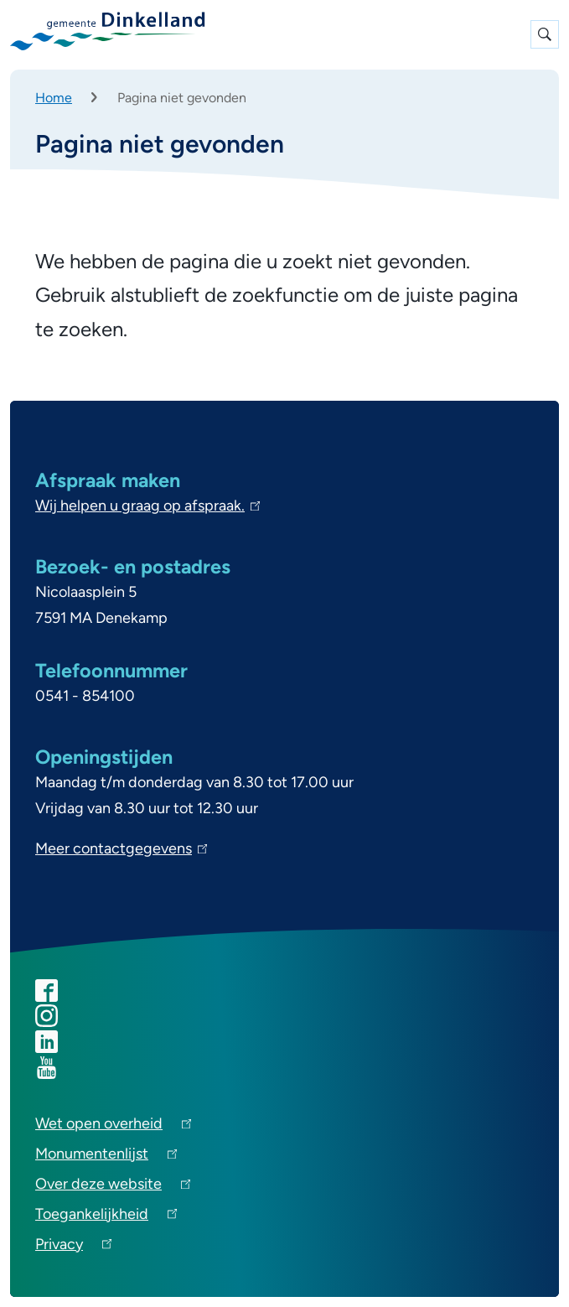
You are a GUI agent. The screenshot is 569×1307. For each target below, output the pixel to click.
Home (53, 98)
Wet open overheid (113, 1126)
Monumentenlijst (106, 1156)
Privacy (73, 1247)
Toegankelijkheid (106, 1217)
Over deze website (112, 1187)
